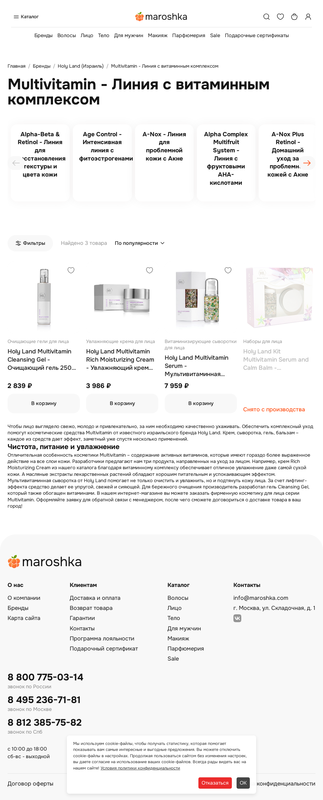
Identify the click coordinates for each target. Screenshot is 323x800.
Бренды (43, 35)
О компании (24, 597)
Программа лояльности (102, 638)
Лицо (87, 35)
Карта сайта (24, 618)
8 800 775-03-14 (45, 677)
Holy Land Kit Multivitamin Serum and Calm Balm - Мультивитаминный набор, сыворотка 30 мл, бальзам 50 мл (278, 360)
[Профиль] (308, 16)
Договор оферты (30, 783)
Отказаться (215, 783)
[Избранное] (280, 16)
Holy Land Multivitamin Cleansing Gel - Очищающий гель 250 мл (40, 360)
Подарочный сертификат (104, 648)
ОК (243, 783)
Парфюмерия (188, 35)
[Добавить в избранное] (71, 271)
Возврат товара (91, 608)
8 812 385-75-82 (45, 723)
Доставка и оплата (95, 597)
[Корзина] (294, 16)
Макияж (157, 35)
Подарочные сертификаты (257, 35)
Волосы (66, 35)
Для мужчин (128, 35)
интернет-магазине (140, 493)
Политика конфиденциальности (272, 783)
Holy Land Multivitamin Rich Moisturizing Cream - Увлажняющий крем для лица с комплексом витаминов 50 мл (120, 360)
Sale (215, 35)
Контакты (82, 628)
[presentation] (16, 163)
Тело (103, 35)
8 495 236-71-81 (44, 700)
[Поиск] (266, 16)
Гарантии (82, 618)
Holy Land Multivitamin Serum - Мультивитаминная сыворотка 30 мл (196, 366)
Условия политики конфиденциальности (140, 768)
